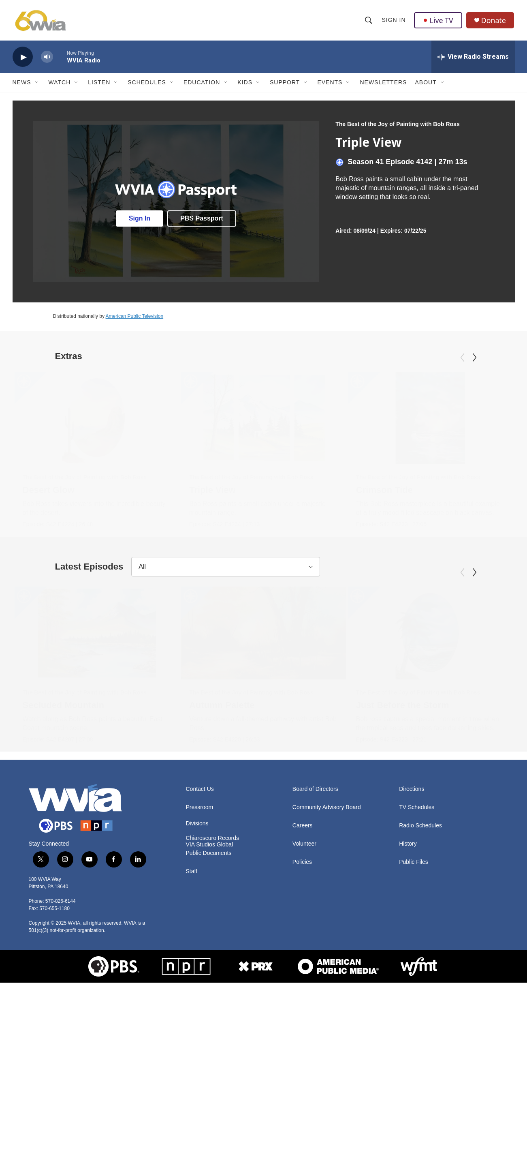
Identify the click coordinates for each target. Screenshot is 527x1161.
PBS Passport (201, 219)
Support (285, 84)
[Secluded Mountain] (97, 708)
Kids (244, 84)
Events (329, 84)
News (22, 84)
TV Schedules (416, 956)
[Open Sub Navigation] (37, 84)
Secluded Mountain (64, 780)
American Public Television (135, 318)
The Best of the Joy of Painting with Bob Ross (397, 126)
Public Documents (209, 1002)
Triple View (283, 492)
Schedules (147, 84)
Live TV (438, 21)
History (408, 993)
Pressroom (199, 956)
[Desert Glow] (97, 420)
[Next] (474, 359)
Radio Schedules (420, 974)
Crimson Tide (322, 492)
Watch (60, 84)
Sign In (394, 21)
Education (201, 84)
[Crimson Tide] (368, 420)
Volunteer (304, 993)
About (425, 84)
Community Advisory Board (326, 956)
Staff (192, 1020)
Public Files (413, 1011)
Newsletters (383, 84)
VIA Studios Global (209, 993)
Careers (302, 974)
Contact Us (200, 938)
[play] (22, 59)
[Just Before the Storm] (358, 708)
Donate (494, 21)
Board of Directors (315, 938)
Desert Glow (49, 492)
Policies (302, 1011)
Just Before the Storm (331, 780)
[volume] (47, 59)
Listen (99, 84)
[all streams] (473, 59)
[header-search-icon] (369, 21)
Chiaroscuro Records (212, 987)
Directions (411, 938)
